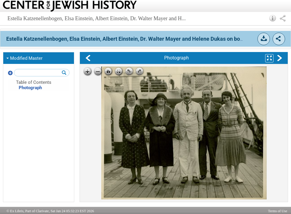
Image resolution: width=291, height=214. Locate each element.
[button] (272, 18)
